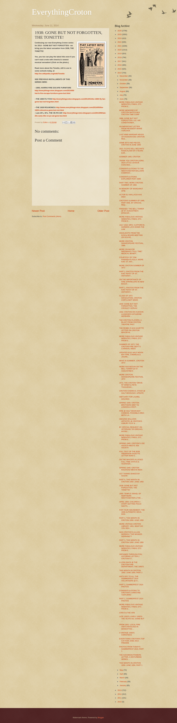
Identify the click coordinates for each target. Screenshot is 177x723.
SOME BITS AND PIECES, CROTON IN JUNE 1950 (130, 144)
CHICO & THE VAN (127, 613)
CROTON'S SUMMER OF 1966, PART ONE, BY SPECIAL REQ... (132, 203)
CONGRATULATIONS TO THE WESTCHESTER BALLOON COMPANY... (131, 171)
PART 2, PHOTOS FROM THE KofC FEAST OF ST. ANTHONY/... (131, 273)
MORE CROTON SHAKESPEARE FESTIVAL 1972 (131, 377)
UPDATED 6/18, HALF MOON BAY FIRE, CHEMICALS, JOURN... (131, 354)
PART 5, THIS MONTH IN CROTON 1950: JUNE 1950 (131, 481)
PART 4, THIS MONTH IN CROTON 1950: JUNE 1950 (131, 519)
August (123, 91)
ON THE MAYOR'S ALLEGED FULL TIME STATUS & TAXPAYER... (131, 462)
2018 (120, 57)
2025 (120, 34)
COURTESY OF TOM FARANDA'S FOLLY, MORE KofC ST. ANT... (131, 259)
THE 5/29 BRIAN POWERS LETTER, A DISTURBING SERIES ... (130, 657)
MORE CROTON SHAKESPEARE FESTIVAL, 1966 (131, 243)
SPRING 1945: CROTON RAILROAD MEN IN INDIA (130, 469)
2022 (120, 42)
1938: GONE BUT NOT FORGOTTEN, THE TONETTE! (128, 488)
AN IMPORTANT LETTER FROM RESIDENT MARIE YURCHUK (130, 128)
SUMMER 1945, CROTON (129, 157)
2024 (120, 38)
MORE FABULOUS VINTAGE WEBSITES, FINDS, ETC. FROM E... (131, 104)
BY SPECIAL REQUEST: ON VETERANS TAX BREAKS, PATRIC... (131, 429)
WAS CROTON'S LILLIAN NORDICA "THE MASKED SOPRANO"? (130, 534)
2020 (120, 50)
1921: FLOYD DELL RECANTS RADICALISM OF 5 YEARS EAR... (131, 151)
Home (71, 211)
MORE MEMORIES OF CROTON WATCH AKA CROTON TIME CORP (129, 112)
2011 (120, 698)
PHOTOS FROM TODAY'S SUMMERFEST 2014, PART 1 (131, 649)
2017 (120, 61)
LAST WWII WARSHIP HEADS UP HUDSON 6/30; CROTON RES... (132, 136)
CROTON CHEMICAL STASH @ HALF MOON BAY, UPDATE (132, 392)
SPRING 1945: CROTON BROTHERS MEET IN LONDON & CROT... (129, 405)
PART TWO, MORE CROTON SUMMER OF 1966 (131, 184)
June (122, 99)
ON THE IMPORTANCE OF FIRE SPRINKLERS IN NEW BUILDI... (131, 281)
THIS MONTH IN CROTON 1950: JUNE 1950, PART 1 (130, 664)
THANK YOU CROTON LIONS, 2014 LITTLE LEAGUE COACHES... (131, 163)
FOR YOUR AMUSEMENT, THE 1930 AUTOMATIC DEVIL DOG (132, 512)
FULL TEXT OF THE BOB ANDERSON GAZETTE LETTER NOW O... (129, 453)
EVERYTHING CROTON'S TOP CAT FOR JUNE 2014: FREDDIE (132, 641)
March (122, 678)
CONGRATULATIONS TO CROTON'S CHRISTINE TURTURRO (130, 593)
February (123, 681)
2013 (120, 690)
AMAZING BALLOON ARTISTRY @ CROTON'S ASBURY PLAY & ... (130, 421)
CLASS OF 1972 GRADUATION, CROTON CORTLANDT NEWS (130, 298)
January (123, 685)
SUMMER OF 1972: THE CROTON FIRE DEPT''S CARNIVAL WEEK (130, 346)
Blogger (101, 717)
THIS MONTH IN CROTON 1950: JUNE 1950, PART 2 (130, 571)
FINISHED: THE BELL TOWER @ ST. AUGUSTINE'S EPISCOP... (131, 211)
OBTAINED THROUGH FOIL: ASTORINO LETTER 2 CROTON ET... (131, 556)
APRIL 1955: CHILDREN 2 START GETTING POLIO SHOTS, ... (130, 504)
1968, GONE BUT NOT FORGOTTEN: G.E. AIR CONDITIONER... (129, 120)
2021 (120, 46)
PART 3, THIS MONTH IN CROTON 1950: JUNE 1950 (131, 541)
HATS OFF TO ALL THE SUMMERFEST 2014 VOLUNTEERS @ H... (129, 578)
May (121, 670)
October (123, 84)
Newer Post (38, 211)
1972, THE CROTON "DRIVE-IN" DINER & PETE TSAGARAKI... (131, 385)
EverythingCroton (62, 11)
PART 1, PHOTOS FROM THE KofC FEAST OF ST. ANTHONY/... (131, 290)
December (124, 76)
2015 (120, 69)
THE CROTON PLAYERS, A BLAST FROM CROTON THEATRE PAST (130, 322)
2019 (120, 53)
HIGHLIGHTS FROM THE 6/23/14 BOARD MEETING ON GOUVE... (131, 235)
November (124, 80)
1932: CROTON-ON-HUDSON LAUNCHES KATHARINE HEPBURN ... (131, 314)
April (122, 674)
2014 (120, 73)
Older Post (103, 211)
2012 (120, 694)
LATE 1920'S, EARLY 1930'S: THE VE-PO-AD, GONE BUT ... (131, 618)
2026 (120, 31)
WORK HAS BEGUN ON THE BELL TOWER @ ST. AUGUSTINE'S (131, 369)
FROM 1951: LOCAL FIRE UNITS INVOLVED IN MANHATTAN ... (129, 627)
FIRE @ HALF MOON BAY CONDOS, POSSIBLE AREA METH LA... (131, 413)
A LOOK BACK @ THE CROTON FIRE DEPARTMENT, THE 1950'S (131, 564)
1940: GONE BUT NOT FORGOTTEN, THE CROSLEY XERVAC (128, 306)
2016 (120, 65)
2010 (120, 702)
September (124, 87)
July (121, 95)
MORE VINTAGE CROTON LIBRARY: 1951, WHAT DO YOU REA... (131, 526)
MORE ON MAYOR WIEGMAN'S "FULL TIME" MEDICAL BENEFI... (130, 251)
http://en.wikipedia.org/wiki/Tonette (50, 74)
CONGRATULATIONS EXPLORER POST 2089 (130, 178)
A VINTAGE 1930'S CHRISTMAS (126, 634)
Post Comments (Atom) (52, 216)
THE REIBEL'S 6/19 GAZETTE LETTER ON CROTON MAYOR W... (131, 330)
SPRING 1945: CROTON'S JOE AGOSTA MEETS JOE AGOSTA (132, 445)
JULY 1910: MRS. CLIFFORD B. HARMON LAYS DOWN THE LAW (132, 227)
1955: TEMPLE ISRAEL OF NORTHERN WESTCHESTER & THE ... (131, 496)
